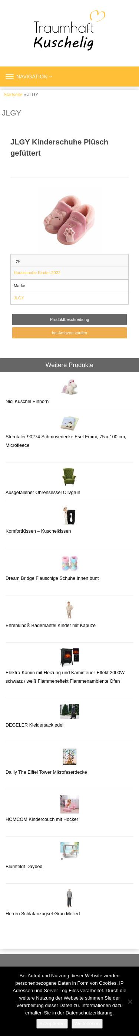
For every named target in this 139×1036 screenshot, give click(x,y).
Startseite (13, 94)
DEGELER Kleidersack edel (34, 725)
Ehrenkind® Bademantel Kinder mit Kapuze (51, 625)
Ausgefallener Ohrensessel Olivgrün (43, 492)
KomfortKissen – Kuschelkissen (38, 531)
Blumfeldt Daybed (24, 866)
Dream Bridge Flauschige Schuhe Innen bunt (52, 578)
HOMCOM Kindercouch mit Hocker (42, 819)
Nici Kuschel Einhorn (28, 401)
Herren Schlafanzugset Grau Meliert (43, 913)
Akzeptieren (52, 1023)
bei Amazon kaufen (69, 333)
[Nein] (129, 1001)
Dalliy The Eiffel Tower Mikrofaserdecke (46, 772)
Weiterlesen (87, 1023)
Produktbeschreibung (69, 319)
